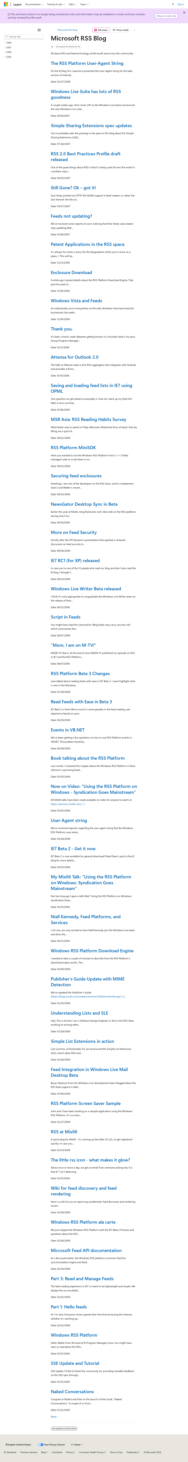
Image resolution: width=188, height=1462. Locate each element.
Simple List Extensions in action (82, 1041)
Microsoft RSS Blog (67, 29)
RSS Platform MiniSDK (73, 447)
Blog (43, 1452)
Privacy (69, 1452)
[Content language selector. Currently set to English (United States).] (18, 1444)
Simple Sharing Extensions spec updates (91, 125)
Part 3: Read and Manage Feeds (82, 1278)
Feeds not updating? (71, 216)
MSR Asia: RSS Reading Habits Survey (88, 419)
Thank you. (62, 329)
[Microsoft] (6, 4)
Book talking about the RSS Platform (88, 758)
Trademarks (132, 1452)
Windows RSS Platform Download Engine (92, 950)
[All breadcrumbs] (53, 30)
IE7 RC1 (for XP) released (75, 560)
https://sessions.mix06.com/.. (67, 804)
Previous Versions (28, 1452)
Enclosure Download (71, 272)
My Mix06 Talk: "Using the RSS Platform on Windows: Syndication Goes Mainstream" (91, 882)
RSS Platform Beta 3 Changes (80, 673)
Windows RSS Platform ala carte (83, 1222)
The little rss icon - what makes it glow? (90, 1160)
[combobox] (23, 36)
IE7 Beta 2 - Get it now (73, 848)
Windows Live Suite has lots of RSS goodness (86, 94)
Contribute (57, 1452)
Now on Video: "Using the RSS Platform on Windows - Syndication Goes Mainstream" (94, 789)
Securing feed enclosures (76, 475)
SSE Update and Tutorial (75, 1363)
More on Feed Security (74, 532)
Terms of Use (116, 1452)
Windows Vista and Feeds (76, 300)
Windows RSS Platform (74, 1335)
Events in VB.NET (68, 730)
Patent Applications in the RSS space (87, 244)
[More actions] (134, 30)
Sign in (180, 4)
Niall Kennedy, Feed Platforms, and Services (86, 919)
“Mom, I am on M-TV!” (73, 645)
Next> (54, 1416)
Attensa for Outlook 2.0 (75, 357)
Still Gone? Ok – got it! (73, 187)
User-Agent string (69, 820)
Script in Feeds (66, 617)
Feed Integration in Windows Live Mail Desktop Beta (89, 1072)
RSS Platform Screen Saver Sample (86, 1103)
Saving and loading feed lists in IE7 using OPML (91, 388)
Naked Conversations (72, 1391)
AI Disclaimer (10, 1452)
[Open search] (173, 4)
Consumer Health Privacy (91, 1452)
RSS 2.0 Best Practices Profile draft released (86, 156)
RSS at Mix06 (64, 1131)
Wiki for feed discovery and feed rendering (84, 1191)
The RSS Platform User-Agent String (87, 63)
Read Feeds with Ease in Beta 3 (81, 701)
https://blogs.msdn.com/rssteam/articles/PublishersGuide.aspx (86, 996)
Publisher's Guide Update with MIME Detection (87, 981)
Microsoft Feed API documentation (86, 1250)
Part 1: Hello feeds (69, 1307)
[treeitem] (23, 42)
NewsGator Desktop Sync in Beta (84, 504)
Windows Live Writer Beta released (86, 588)
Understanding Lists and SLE (79, 1013)
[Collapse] (39, 30)
